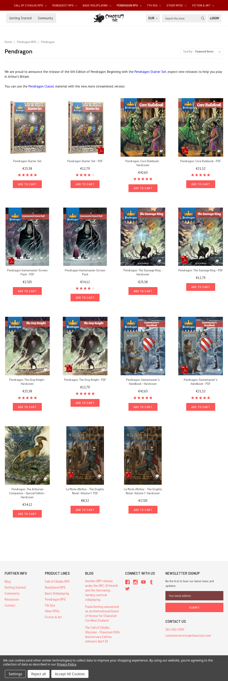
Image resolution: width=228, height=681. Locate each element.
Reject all (38, 673)
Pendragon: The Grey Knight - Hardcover (27, 381)
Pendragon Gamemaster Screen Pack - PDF (27, 272)
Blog (8, 581)
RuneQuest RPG (64, 5)
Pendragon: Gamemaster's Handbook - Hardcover (143, 381)
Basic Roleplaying (97, 5)
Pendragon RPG (129, 5)
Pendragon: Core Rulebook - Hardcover (142, 163)
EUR (153, 18)
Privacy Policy (66, 664)
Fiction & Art (203, 5)
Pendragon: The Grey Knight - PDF (85, 379)
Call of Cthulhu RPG (30, 5)
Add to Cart (27, 184)
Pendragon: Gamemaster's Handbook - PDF (200, 381)
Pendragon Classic (41, 86)
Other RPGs (176, 5)
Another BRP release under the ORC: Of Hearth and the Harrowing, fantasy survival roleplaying (101, 590)
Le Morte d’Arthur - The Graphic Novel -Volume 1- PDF (85, 491)
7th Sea (154, 5)
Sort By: (188, 51)
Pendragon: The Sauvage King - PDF (200, 270)
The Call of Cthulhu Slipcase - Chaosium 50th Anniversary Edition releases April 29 (102, 634)
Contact (10, 605)
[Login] (214, 18)
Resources (12, 599)
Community (45, 18)
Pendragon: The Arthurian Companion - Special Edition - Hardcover (27, 493)
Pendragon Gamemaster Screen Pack (85, 272)
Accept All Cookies (70, 673)
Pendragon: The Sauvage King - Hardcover (142, 272)
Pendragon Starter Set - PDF (85, 161)
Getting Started (20, 18)
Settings (15, 673)
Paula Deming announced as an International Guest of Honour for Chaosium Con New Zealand (102, 613)
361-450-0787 (174, 629)
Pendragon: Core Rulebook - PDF (200, 161)
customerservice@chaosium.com (188, 635)
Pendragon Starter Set (150, 72)
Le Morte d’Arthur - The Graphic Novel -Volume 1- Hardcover (143, 491)
